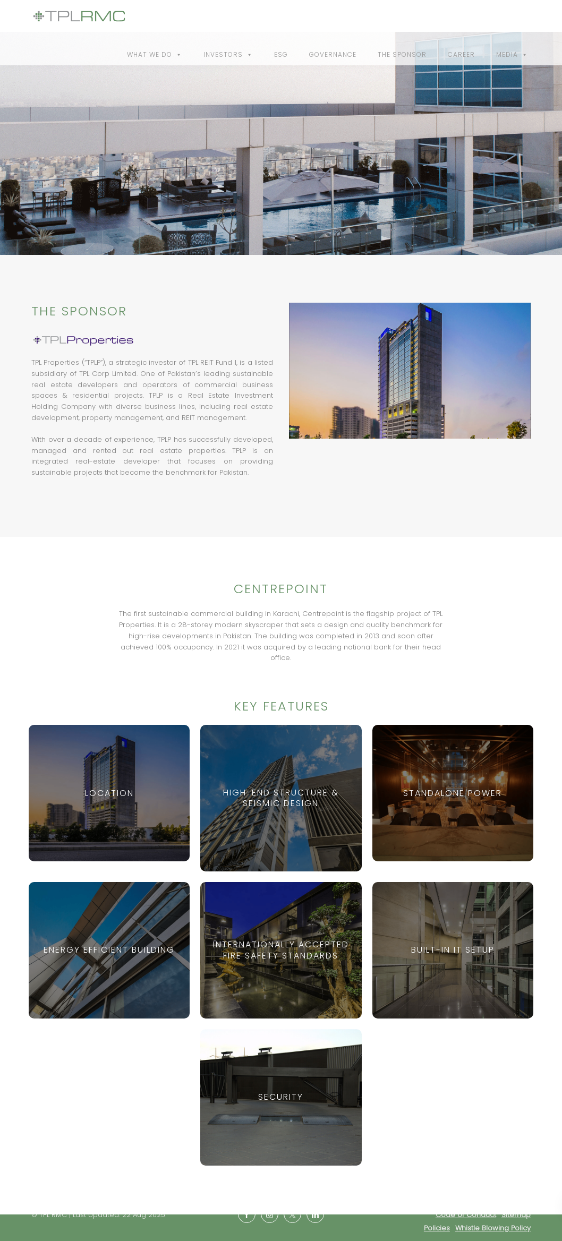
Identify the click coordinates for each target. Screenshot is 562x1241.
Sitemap (516, 1215)
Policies (437, 1228)
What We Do (154, 54)
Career (461, 54)
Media (512, 54)
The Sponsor (402, 54)
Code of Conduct (466, 1215)
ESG (281, 54)
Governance (332, 54)
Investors (228, 54)
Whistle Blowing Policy (493, 1228)
